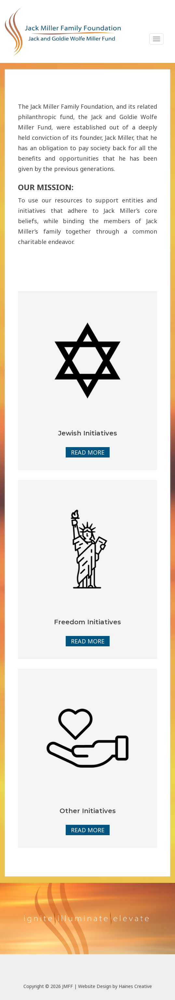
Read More (87, 452)
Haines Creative (135, 986)
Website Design (94, 986)
